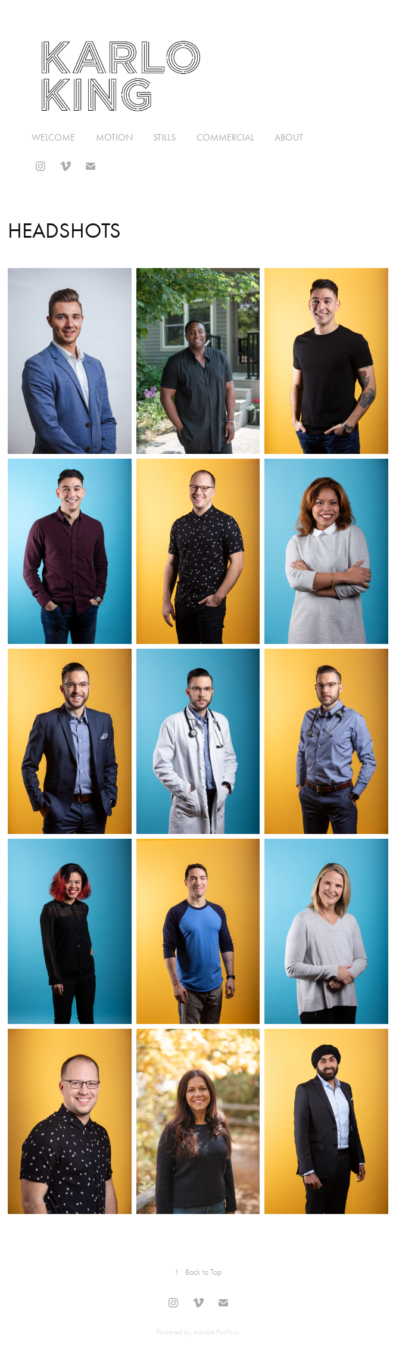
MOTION (114, 137)
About (289, 137)
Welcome (53, 137)
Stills (164, 137)
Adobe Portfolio (216, 1331)
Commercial (225, 137)
